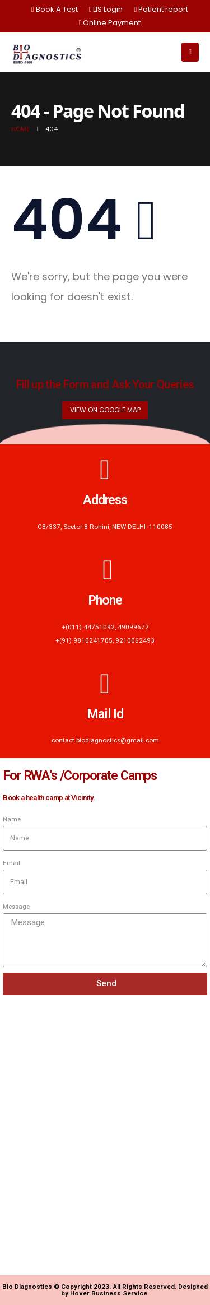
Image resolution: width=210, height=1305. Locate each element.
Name (12, 819)
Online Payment (110, 22)
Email (11, 863)
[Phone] (105, 570)
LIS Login (106, 9)
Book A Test (54, 9)
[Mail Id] (105, 684)
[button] (105, 410)
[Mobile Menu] (190, 52)
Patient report (161, 9)
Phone (105, 600)
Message (16, 907)
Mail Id (105, 714)
